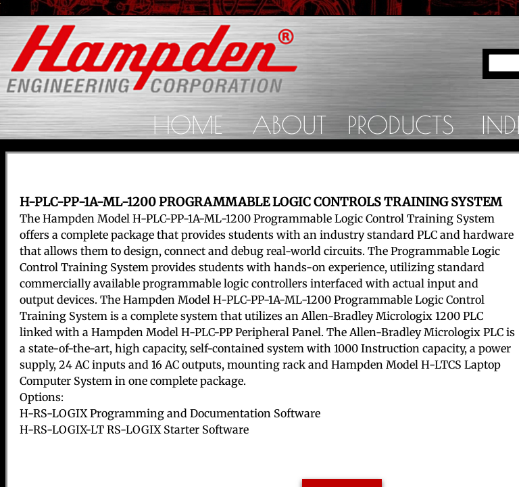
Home (187, 124)
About (289, 124)
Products (400, 124)
